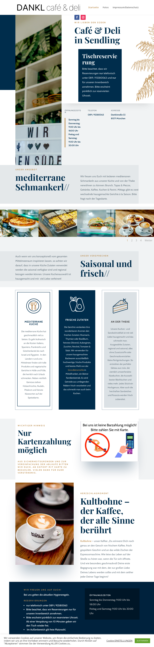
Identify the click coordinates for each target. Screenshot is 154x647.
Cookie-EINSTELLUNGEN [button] (119, 640)
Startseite (93, 7)
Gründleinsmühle (76, 370)
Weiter (148, 240)
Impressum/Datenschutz (126, 7)
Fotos (106, 7)
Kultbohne (85, 541)
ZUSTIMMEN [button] (142, 640)
